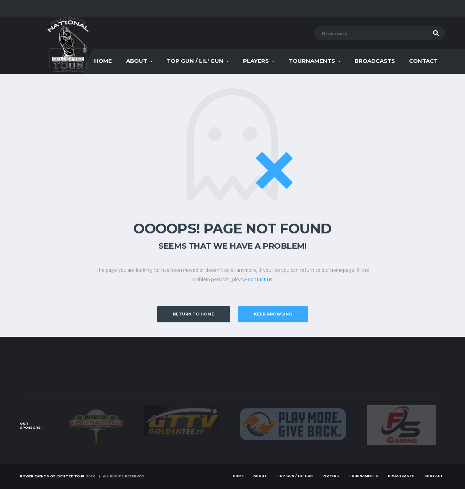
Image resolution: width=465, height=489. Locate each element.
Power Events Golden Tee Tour (52, 476)
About (136, 60)
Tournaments (312, 60)
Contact (423, 60)
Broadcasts (375, 60)
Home (103, 60)
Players (256, 60)
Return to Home (193, 314)
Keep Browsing (273, 314)
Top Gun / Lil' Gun (195, 60)
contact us (260, 279)
